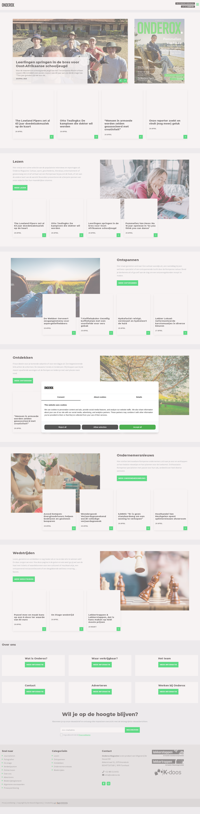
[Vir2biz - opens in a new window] (152, 387)
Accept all (137, 427)
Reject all (62, 427)
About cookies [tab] (100, 397)
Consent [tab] (60, 397)
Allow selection (100, 427)
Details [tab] (139, 397)
